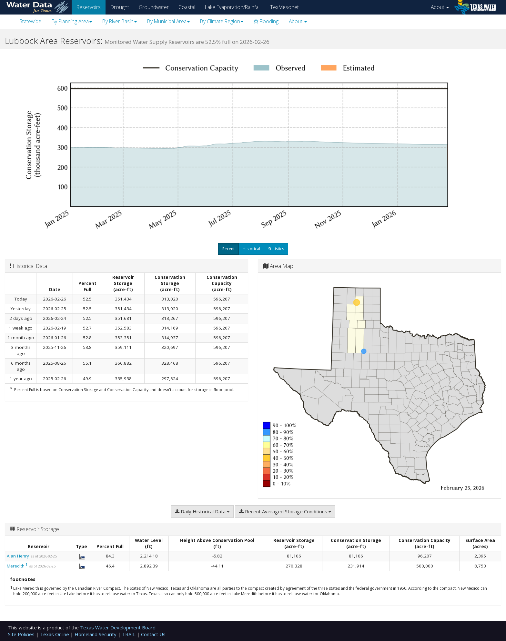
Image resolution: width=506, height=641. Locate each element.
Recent (228, 248)
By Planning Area (72, 21)
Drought (119, 7)
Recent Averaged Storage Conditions (285, 511)
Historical (251, 248)
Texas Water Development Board (118, 627)
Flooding (266, 21)
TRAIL (129, 634)
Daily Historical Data (202, 511)
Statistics (276, 248)
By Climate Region (221, 21)
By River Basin (119, 21)
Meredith (16, 566)
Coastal (186, 7)
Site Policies (22, 634)
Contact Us (153, 634)
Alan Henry (18, 556)
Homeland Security (96, 634)
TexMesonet (284, 7)
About (440, 7)
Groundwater (154, 7)
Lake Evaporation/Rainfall (232, 7)
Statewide (30, 21)
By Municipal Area (168, 21)
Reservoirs (88, 7)
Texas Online (55, 634)
